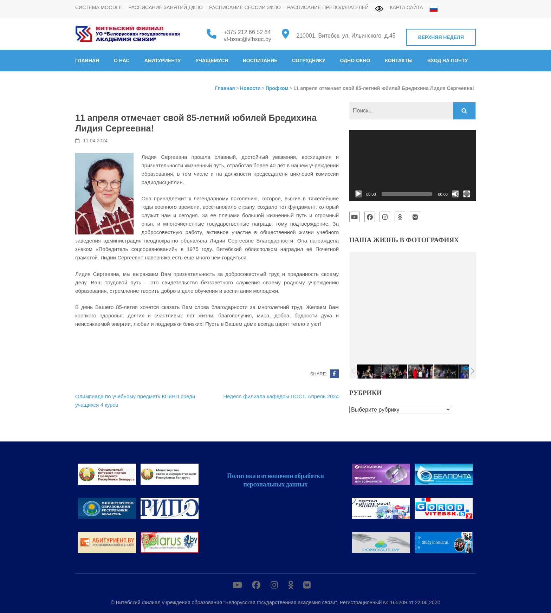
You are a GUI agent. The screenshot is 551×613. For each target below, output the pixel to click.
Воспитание (260, 60)
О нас (122, 60)
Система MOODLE (98, 7)
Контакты (398, 60)
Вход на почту (447, 60)
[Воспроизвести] (358, 194)
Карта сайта (406, 7)
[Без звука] (455, 194)
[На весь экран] (466, 194)
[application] (412, 165)
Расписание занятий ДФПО (165, 7)
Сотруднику (308, 60)
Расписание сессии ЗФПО (245, 7)
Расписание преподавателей (328, 7)
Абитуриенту (162, 60)
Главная (87, 60)
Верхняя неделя (441, 37)
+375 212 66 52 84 (247, 32)
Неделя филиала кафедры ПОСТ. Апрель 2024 (281, 396)
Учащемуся (211, 60)
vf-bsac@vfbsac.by (247, 39)
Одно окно (355, 60)
